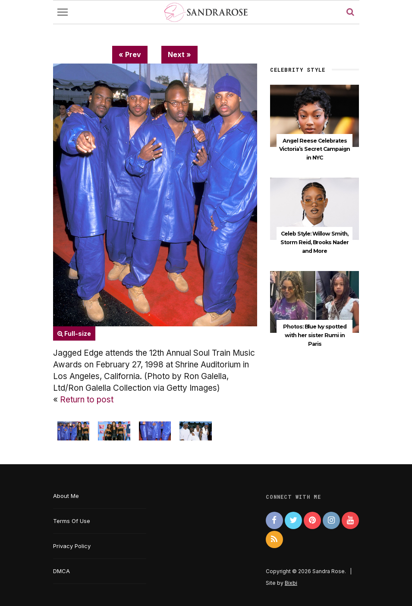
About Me (66, 495)
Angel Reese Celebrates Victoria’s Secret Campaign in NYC (314, 149)
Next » (179, 54)
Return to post (86, 400)
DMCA (61, 571)
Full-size (74, 333)
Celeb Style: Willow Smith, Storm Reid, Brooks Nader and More (314, 242)
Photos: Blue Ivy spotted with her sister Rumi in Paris (314, 335)
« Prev (130, 54)
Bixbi (291, 583)
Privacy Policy (72, 545)
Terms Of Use (71, 520)
